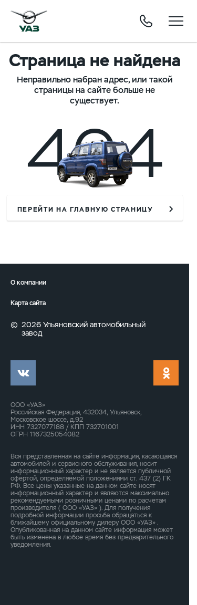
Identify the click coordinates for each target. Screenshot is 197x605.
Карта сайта (28, 303)
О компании (28, 283)
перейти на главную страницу (85, 209)
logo (29, 21)
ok (166, 372)
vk (23, 372)
